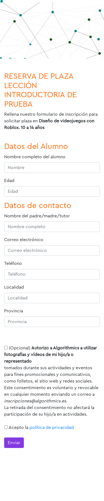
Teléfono (13, 263)
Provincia (13, 311)
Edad (9, 180)
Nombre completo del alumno (34, 157)
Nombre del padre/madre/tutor (37, 216)
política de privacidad (51, 427)
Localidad (14, 287)
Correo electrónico (23, 240)
